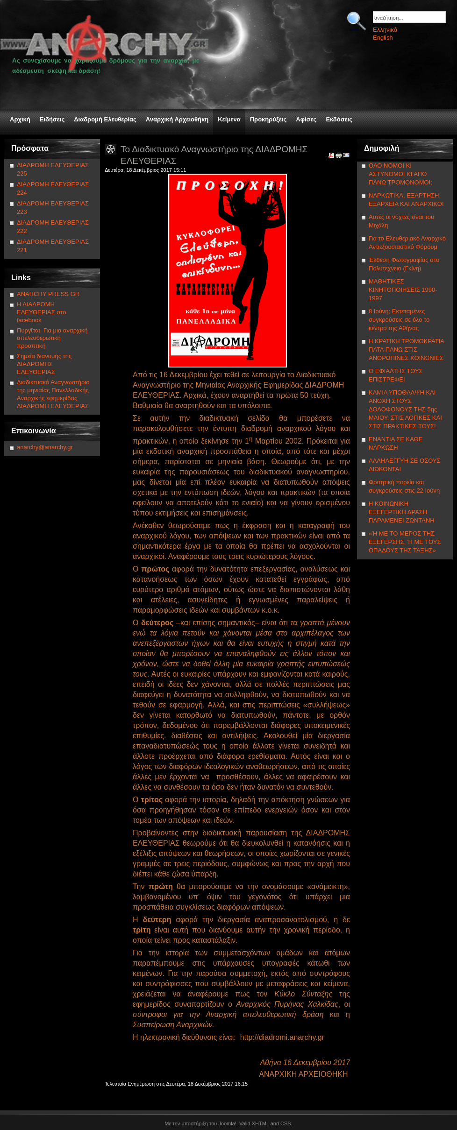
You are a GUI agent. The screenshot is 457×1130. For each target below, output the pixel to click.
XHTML (260, 1123)
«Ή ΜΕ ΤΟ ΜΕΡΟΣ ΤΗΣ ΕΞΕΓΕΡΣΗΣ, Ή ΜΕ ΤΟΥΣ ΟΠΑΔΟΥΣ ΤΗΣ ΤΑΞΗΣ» (405, 542)
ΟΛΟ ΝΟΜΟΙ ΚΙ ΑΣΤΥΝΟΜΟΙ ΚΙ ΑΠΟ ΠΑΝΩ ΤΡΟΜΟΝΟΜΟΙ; (400, 174)
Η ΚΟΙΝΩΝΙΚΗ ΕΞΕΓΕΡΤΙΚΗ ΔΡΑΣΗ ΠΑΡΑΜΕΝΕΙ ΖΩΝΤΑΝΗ (402, 512)
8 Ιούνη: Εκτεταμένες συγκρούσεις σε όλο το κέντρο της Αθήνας (399, 320)
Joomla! (227, 1123)
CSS (285, 1123)
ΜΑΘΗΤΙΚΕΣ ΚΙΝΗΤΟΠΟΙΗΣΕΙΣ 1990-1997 (403, 290)
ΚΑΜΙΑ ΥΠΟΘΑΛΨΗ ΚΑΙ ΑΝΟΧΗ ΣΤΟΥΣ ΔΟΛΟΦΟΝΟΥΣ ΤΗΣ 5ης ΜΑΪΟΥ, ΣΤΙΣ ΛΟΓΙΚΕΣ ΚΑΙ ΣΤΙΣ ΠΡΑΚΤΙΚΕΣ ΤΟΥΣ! (405, 409)
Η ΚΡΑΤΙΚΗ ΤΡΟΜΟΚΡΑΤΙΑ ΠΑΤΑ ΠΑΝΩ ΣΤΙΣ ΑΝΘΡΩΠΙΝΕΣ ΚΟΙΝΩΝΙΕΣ (406, 349)
